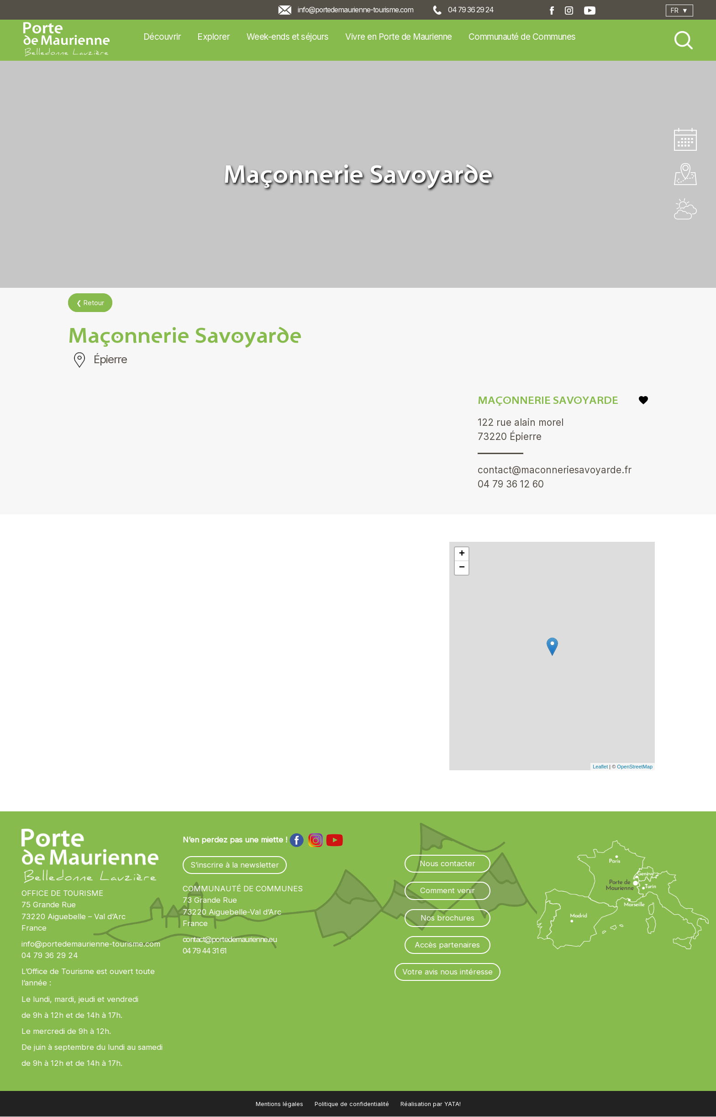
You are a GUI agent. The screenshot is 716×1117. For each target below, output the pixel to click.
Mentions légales (279, 1104)
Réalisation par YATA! (430, 1104)
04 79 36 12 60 (511, 485)
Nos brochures (447, 917)
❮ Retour (90, 303)
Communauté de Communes (522, 37)
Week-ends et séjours (288, 37)
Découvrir (162, 37)
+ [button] (462, 554)
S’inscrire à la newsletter (234, 865)
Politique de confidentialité (352, 1104)
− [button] (462, 568)
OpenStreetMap (635, 766)
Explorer (213, 37)
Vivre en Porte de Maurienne (398, 37)
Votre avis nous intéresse (447, 971)
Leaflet (600, 766)
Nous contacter (447, 863)
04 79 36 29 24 (471, 9)
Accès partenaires (447, 944)
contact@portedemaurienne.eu (230, 939)
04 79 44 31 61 (204, 951)
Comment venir (447, 890)
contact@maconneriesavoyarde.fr (555, 470)
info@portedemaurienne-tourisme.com (355, 9)
